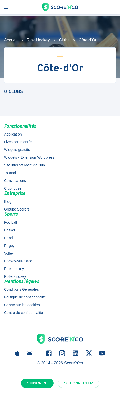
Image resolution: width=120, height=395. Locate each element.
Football (10, 222)
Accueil (10, 40)
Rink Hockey (38, 40)
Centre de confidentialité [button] (23, 312)
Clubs (64, 40)
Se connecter (78, 383)
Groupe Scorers (17, 209)
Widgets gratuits (17, 150)
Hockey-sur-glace (18, 261)
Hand (8, 238)
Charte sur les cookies (22, 305)
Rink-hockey (14, 269)
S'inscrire (37, 383)
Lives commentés (18, 142)
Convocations (15, 181)
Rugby (9, 245)
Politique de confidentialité (25, 297)
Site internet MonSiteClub (24, 165)
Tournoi (10, 173)
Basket (9, 230)
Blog (7, 201)
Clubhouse (12, 188)
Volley (9, 253)
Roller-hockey (15, 276)
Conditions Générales (21, 289)
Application (13, 134)
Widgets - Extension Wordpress (29, 157)
